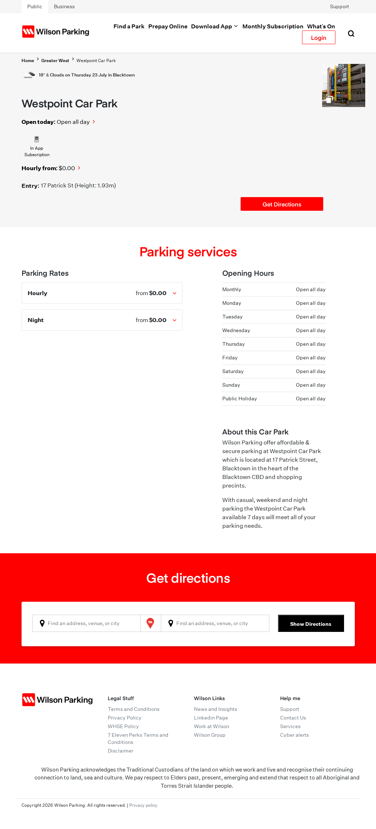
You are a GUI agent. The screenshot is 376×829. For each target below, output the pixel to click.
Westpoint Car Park (96, 60)
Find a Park (129, 26)
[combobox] (86, 623)
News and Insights (215, 709)
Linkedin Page (211, 718)
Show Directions (310, 624)
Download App (215, 26)
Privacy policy (143, 805)
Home (28, 60)
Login (318, 37)
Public (34, 6)
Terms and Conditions (133, 709)
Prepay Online (167, 26)
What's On (321, 26)
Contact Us (293, 718)
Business (64, 6)
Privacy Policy (124, 718)
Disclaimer (120, 751)
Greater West (55, 60)
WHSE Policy (123, 726)
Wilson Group (210, 735)
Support (339, 6)
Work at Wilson (211, 726)
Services (290, 726)
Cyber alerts (294, 735)
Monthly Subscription (272, 26)
